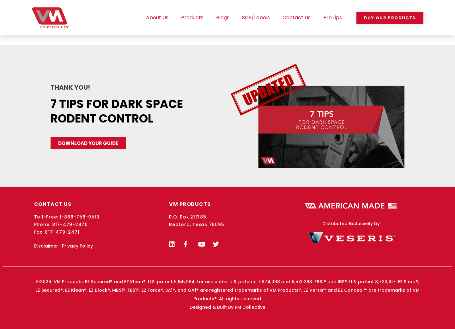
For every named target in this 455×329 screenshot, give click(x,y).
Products (192, 17)
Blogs (222, 17)
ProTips (332, 17)
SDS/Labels (256, 17)
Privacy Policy (77, 246)
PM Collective (250, 307)
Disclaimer (46, 246)
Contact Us (296, 17)
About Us (157, 17)
